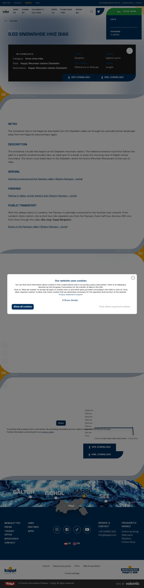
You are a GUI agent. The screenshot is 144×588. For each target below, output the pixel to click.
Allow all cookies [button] (23, 306)
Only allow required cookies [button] (114, 306)
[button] (70, 300)
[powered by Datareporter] (133, 280)
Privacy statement (67, 294)
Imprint (79, 294)
